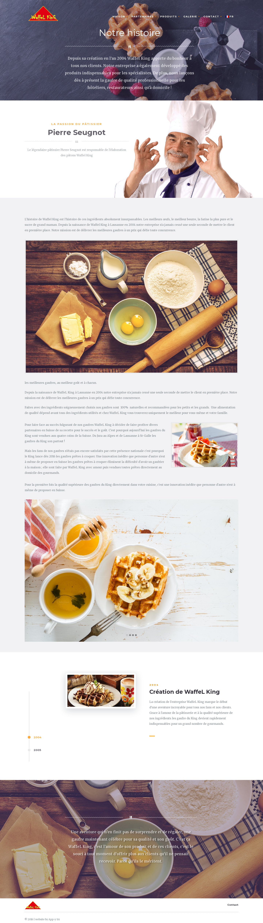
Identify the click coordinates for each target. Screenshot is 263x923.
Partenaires (143, 16)
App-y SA (54, 919)
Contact (211, 16)
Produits (168, 16)
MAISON (119, 16)
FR (230, 16)
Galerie (190, 16)
